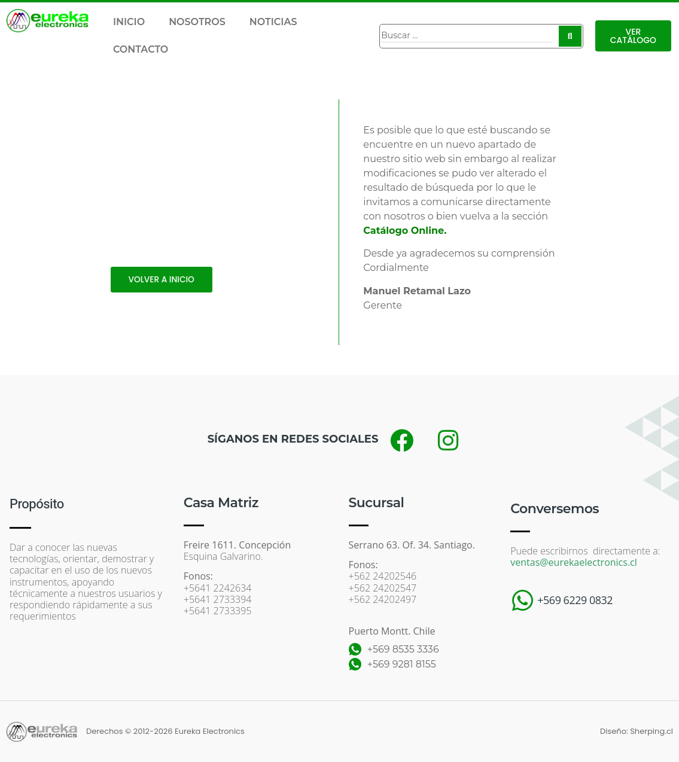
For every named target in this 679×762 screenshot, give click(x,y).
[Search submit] (570, 36)
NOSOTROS (197, 22)
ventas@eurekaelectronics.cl (573, 562)
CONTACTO (140, 49)
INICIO (129, 22)
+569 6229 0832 (575, 600)
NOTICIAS (273, 22)
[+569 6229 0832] (522, 600)
